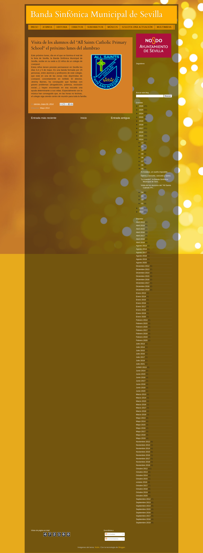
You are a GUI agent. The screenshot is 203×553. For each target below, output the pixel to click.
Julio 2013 (140, 344)
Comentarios (111, 539)
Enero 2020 (141, 317)
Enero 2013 (141, 293)
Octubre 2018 (142, 489)
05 (142, 169)
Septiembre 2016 (143, 513)
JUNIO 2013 (141, 367)
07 (142, 161)
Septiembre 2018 (143, 519)
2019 (141, 121)
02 (142, 200)
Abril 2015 (140, 229)
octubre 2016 (141, 482)
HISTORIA (62, 27)
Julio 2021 (140, 364)
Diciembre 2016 (142, 279)
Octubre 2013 (142, 472)
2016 (141, 132)
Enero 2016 (141, 303)
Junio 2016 (140, 377)
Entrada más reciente (43, 117)
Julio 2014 (140, 347)
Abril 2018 (140, 239)
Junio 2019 (140, 388)
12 (142, 143)
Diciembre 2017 (142, 283)
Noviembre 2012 (143, 442)
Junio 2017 (140, 381)
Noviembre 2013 (143, 445)
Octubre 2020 (142, 496)
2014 (141, 139)
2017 (141, 128)
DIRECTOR (77, 27)
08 (142, 157)
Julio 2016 (140, 354)
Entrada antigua (120, 117)
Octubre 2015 (142, 479)
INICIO (34, 27)
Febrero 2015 (141, 323)
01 (142, 203)
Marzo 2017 (141, 408)
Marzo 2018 (141, 411)
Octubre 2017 (142, 485)
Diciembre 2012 (142, 266)
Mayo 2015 (140, 425)
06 (142, 165)
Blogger (121, 547)
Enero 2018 (141, 310)
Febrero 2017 (141, 330)
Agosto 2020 (141, 263)
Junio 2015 (140, 374)
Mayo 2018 (140, 435)
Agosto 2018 (141, 256)
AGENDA (47, 27)
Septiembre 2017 (143, 516)
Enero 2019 (141, 313)
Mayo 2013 (140, 418)
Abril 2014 (140, 225)
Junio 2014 (140, 371)
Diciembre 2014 (142, 273)
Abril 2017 (140, 236)
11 (142, 146)
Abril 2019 (140, 242)
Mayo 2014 (45, 108)
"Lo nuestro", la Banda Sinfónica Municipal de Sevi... (154, 180)
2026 (141, 106)
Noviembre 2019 (143, 465)
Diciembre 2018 (142, 286)
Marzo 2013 (141, 394)
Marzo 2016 (141, 404)
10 (142, 150)
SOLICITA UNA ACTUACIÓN (137, 27)
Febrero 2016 (141, 327)
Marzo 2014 (141, 398)
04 (142, 192)
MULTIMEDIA (164, 27)
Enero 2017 (141, 306)
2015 (141, 136)
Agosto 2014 (141, 249)
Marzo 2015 (141, 401)
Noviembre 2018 (143, 462)
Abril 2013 (140, 222)
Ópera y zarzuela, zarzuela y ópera (155, 176)
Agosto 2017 (141, 252)
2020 (141, 117)
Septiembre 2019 (143, 523)
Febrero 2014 (141, 320)
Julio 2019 (140, 360)
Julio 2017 (140, 357)
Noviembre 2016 (143, 455)
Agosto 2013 (141, 246)
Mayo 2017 (140, 431)
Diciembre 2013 (142, 269)
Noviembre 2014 (143, 448)
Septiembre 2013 (143, 502)
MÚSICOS (113, 27)
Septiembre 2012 (143, 499)
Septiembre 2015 (143, 509)
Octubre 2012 (142, 469)
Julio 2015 (140, 350)
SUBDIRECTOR (95, 27)
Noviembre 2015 (143, 452)
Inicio (83, 117)
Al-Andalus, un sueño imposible (154, 172)
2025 (141, 110)
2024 (141, 113)
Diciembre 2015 (142, 276)
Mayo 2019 (140, 438)
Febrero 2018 (141, 334)
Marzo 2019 (141, 414)
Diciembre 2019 (142, 290)
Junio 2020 (140, 391)
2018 (141, 125)
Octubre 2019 (142, 492)
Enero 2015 (141, 300)
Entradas (110, 534)
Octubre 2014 (142, 475)
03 (142, 196)
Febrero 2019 (141, 337)
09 (142, 154)
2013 (141, 208)
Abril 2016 (140, 232)
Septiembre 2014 (143, 506)
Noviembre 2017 (143, 458)
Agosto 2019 (141, 259)
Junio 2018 (140, 384)
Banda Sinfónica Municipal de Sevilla (96, 14)
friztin (97, 547)
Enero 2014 (141, 296)
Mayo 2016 (140, 428)
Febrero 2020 (141, 340)
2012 (141, 212)
